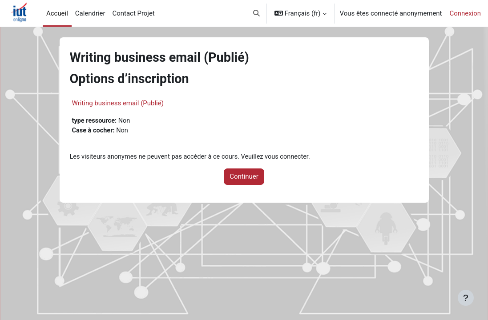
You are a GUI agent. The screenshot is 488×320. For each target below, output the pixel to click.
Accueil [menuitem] (57, 13)
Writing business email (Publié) (118, 103)
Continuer (244, 177)
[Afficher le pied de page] (466, 298)
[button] (256, 13)
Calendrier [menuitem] (90, 13)
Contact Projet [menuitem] (134, 13)
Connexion (465, 13)
